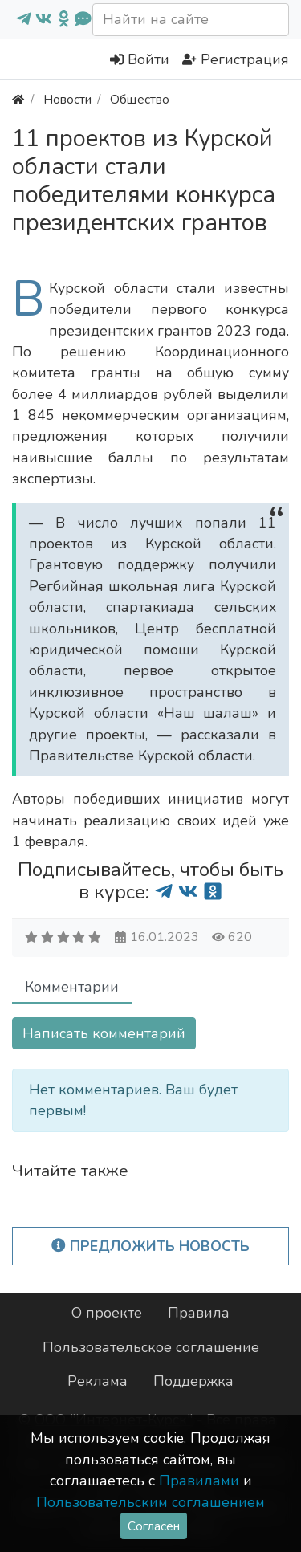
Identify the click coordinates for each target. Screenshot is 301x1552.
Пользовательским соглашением (150, 1502)
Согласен (154, 1525)
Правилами (199, 1480)
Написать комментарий (103, 1033)
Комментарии (72, 986)
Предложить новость (150, 1246)
